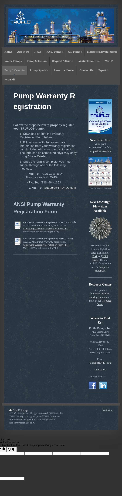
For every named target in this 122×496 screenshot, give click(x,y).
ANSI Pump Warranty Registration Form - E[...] (46, 228)
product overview (102, 151)
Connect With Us (96, 376)
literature (95, 293)
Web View (108, 410)
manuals (105, 293)
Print (13, 410)
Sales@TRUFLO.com (100, 363)
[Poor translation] (12, 449)
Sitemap (23, 410)
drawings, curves (98, 297)
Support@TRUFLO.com (60, 187)
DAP (94, 256)
